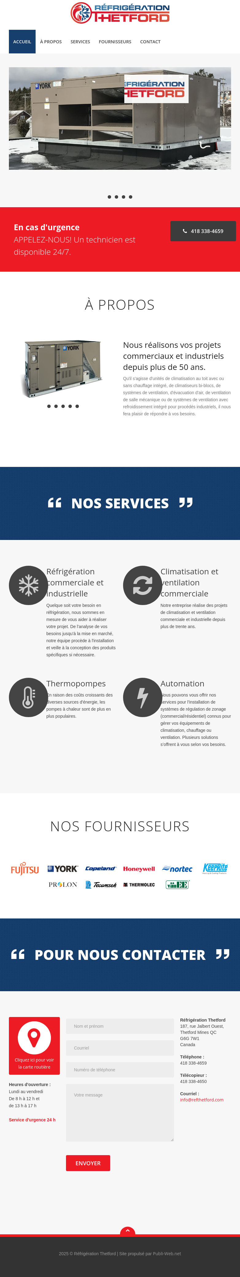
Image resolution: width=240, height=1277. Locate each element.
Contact (150, 42)
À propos (51, 42)
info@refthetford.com (202, 1100)
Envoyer (88, 1163)
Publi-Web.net (167, 1253)
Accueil (22, 42)
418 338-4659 (203, 231)
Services (80, 42)
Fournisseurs (115, 42)
